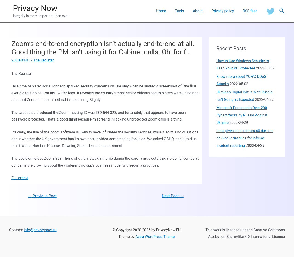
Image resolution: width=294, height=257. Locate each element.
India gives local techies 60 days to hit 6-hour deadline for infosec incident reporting (244, 138)
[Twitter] (270, 11)
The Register (43, 60)
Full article (19, 178)
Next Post (173, 195)
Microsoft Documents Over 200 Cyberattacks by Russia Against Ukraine (242, 115)
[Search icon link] (282, 11)
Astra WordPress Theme (155, 237)
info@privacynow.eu (40, 230)
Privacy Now (35, 8)
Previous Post (42, 195)
